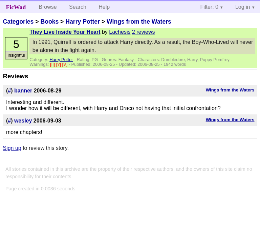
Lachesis (119, 32)
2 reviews (143, 32)
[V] (65, 64)
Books (49, 21)
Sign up (12, 148)
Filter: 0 (209, 7)
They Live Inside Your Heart (64, 32)
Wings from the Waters (139, 21)
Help (104, 7)
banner (23, 90)
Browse (48, 7)
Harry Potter (82, 21)
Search (77, 7)
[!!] (53, 64)
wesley (23, 121)
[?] (59, 64)
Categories (18, 21)
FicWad (16, 7)
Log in (242, 7)
